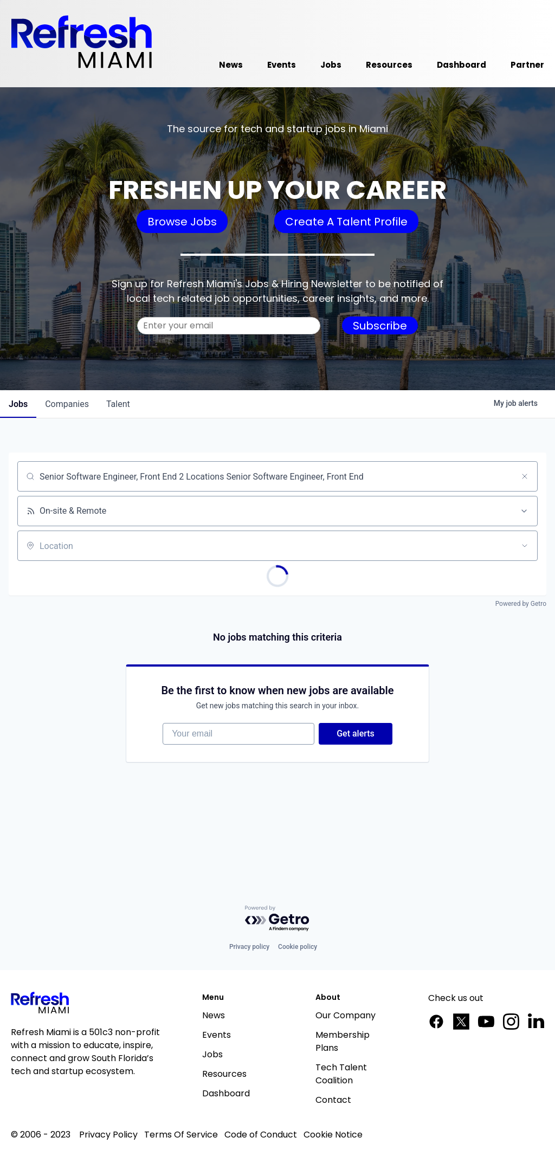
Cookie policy (297, 947)
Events (216, 1035)
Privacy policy (249, 947)
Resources (224, 1074)
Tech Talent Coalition (341, 1074)
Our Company (345, 1015)
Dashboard (226, 1093)
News (213, 1015)
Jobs (212, 1054)
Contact (333, 1100)
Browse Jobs (182, 221)
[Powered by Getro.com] (277, 919)
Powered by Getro (520, 604)
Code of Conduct (260, 1134)
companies (67, 404)
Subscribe (380, 325)
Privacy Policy (108, 1134)
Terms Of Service (181, 1134)
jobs (18, 404)
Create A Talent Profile (346, 221)
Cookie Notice (333, 1134)
